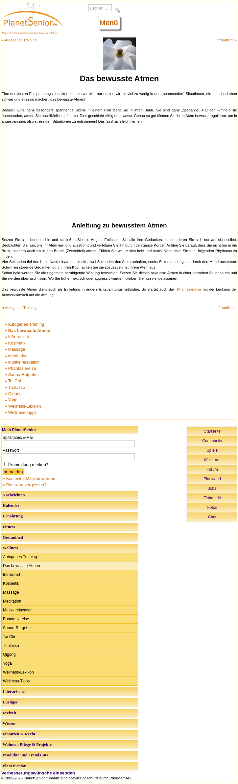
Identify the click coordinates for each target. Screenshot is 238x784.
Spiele (212, 450)
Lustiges (10, 702)
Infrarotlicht (12, 574)
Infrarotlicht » (226, 40)
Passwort (11, 450)
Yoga (7, 663)
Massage (11, 592)
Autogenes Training (20, 557)
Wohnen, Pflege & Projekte (27, 744)
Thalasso (11, 645)
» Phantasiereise (20, 368)
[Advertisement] (119, 172)
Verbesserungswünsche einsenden (38, 773)
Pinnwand (212, 479)
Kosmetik (11, 583)
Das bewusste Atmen (46, 33)
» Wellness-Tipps (20, 412)
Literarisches (14, 691)
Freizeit (9, 713)
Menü (108, 22)
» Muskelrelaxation (22, 362)
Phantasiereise (189, 289)
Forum (212, 469)
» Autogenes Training (24, 324)
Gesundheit (13, 537)
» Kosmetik (15, 343)
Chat (212, 517)
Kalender (11, 505)
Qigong (9, 654)
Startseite (212, 431)
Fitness (9, 527)
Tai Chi (9, 636)
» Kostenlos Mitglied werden (29, 478)
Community (212, 441)
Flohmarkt (212, 498)
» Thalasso (15, 387)
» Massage (15, 349)
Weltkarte (212, 460)
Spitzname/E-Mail (18, 437)
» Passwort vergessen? (24, 484)
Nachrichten (14, 495)
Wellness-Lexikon (18, 672)
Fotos (212, 507)
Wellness (25, 33)
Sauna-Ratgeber (17, 628)
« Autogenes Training (19, 40)
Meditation (12, 601)
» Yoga (11, 399)
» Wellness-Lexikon (23, 406)
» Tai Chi (13, 380)
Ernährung (13, 516)
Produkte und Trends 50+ (26, 755)
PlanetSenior (9, 33)
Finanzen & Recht (19, 734)
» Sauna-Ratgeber (22, 374)
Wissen (9, 723)
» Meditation (16, 355)
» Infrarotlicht (17, 336)
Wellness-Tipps (16, 681)
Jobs (212, 488)
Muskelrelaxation (18, 610)
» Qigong (13, 393)
